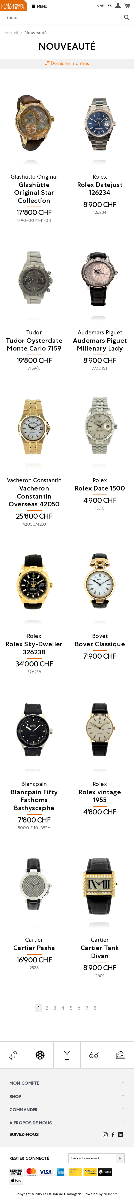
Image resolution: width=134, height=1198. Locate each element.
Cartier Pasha (34, 948)
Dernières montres (67, 63)
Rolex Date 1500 (100, 488)
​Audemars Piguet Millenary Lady (100, 345)
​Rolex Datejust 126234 (100, 189)
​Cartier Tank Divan (100, 952)
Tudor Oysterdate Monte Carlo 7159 (34, 345)
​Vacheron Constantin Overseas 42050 (34, 496)
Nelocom (111, 1194)
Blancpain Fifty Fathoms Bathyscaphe (34, 800)
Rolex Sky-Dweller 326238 (34, 648)
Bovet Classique (100, 644)
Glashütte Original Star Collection (34, 193)
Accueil (12, 32)
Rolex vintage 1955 (100, 796)
